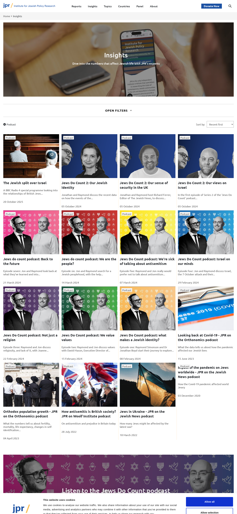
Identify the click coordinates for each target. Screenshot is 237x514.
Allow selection (209, 492)
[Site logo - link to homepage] (29, 6)
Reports (76, 6)
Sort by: (200, 124)
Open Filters (118, 110)
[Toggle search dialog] (230, 6)
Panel (139, 6)
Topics (108, 6)
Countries (124, 6)
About (154, 6)
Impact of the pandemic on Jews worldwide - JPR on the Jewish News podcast (203, 372)
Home (6, 16)
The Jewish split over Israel (24, 183)
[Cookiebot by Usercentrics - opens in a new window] (21, 507)
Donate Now (211, 6)
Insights (92, 6)
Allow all (210, 481)
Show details (172, 507)
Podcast (11, 124)
